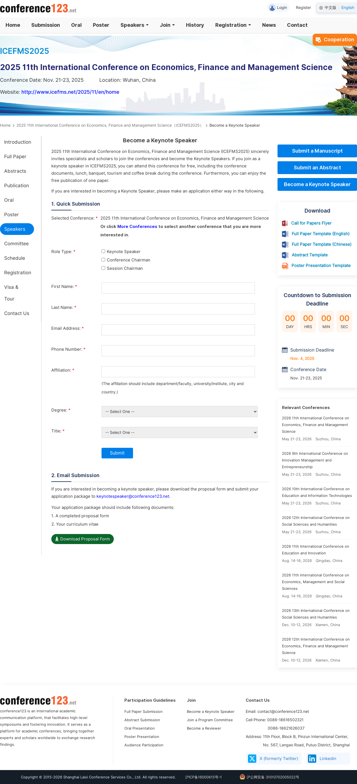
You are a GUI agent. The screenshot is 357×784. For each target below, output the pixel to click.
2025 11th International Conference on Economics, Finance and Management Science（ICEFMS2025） (110, 125)
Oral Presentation (139, 728)
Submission (45, 25)
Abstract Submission (142, 720)
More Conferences (137, 226)
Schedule (14, 258)
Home (13, 25)
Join (167, 25)
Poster (101, 25)
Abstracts (15, 171)
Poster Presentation (141, 736)
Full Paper (15, 156)
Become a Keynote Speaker (317, 184)
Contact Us (16, 313)
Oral (76, 25)
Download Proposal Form (82, 539)
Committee (16, 243)
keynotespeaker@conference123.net (133, 496)
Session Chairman (122, 268)
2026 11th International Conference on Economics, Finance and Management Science (315, 425)
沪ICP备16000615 (200, 777)
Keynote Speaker (121, 251)
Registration (233, 25)
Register (303, 7)
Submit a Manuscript (317, 151)
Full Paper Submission (143, 711)
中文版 (330, 7)
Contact (297, 25)
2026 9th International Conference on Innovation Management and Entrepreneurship (315, 460)
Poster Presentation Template (321, 265)
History (195, 25)
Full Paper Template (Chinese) (321, 244)
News (269, 25)
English (347, 7)
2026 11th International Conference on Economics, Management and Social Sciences (315, 582)
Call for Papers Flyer (311, 223)
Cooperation (334, 39)
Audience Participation (143, 745)
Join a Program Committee (210, 720)
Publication (16, 185)
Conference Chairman (126, 260)
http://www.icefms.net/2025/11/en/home (70, 92)
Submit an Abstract (317, 167)
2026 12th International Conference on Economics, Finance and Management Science (316, 646)
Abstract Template (310, 255)
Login (278, 8)
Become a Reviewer (204, 728)
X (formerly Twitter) (273, 758)
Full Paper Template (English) (320, 233)
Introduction (17, 142)
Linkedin (322, 758)
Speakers (134, 25)
